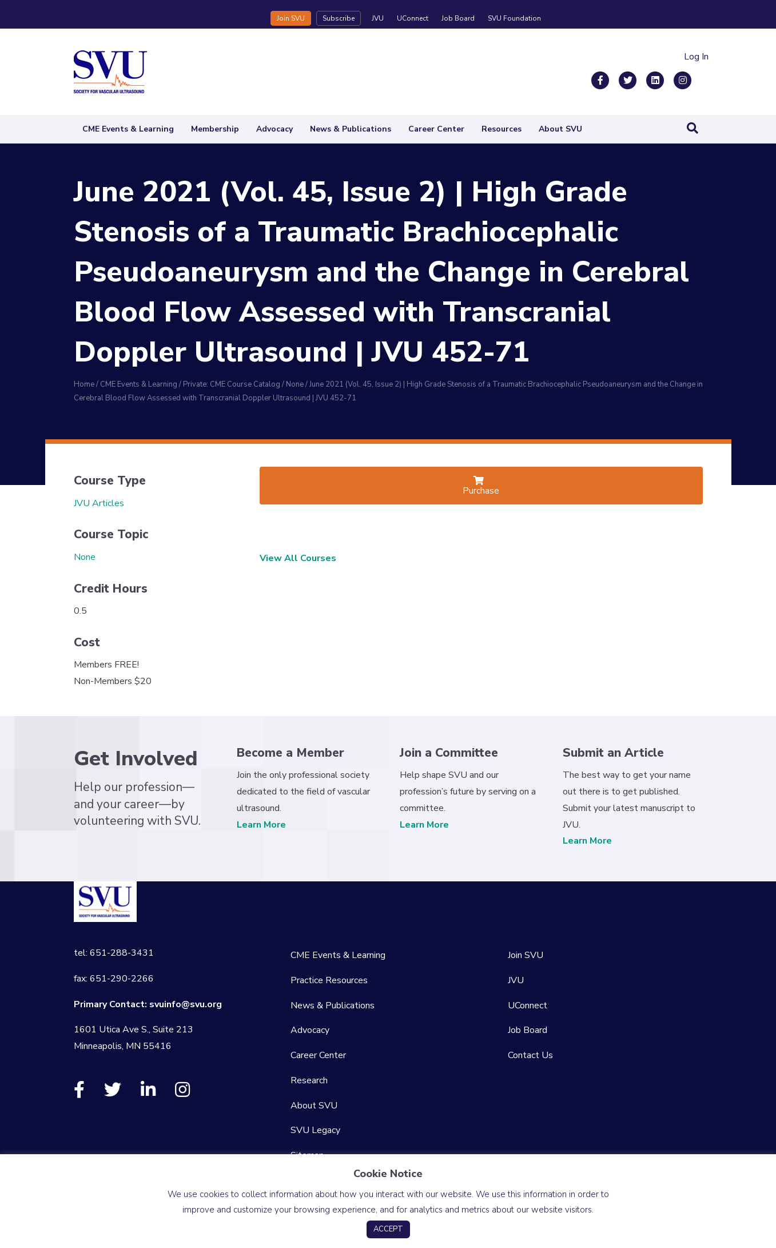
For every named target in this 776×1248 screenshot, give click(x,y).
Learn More (261, 824)
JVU (378, 18)
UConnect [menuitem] (527, 1005)
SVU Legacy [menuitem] (315, 1130)
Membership (215, 129)
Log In (696, 56)
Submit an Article (613, 753)
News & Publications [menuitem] (332, 1005)
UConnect (412, 18)
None (84, 557)
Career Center (436, 129)
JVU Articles (99, 503)
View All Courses (298, 558)
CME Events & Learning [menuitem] (337, 955)
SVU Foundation (514, 18)
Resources (501, 129)
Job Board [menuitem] (527, 1030)
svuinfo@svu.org (185, 1004)
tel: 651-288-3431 (114, 953)
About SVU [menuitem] (313, 1105)
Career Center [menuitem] (318, 1055)
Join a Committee (449, 753)
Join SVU (291, 18)
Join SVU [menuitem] (525, 955)
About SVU (560, 129)
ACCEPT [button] (388, 1229)
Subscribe (339, 18)
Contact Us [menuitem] (530, 1055)
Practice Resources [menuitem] (329, 980)
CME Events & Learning (128, 129)
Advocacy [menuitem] (309, 1030)
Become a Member (290, 753)
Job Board (458, 18)
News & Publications (350, 129)
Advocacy (274, 129)
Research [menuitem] (309, 1080)
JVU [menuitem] (516, 980)
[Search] (692, 128)
